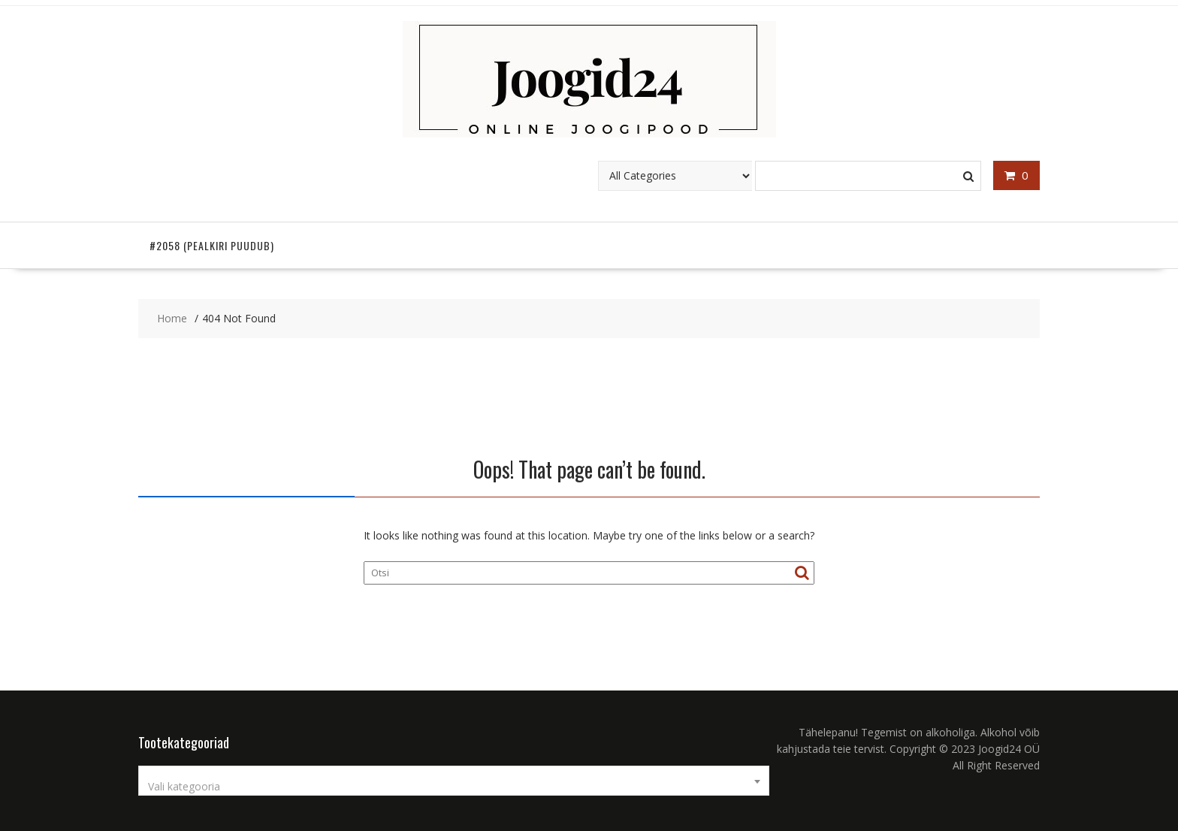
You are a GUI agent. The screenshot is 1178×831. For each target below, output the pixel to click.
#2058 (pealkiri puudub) (212, 245)
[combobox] (453, 781)
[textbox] (454, 786)
